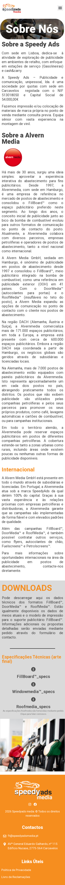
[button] (60, 8)
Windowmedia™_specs (33, 691)
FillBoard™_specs (33, 676)
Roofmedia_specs (33, 706)
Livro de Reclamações (15, 877)
